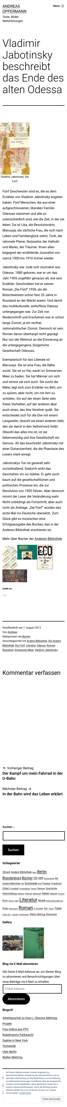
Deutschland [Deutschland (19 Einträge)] (49, 878)
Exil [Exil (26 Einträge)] (40, 883)
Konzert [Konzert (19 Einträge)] (61, 894)
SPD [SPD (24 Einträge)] (46, 908)
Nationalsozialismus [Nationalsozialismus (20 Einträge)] (54, 901)
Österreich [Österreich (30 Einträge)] (51, 914)
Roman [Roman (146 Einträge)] (26, 907)
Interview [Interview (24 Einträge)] (37, 893)
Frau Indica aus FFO (15, 1029)
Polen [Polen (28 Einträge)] (5, 908)
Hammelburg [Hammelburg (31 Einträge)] (9, 893)
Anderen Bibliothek (48, 539)
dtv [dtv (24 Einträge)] (22, 883)
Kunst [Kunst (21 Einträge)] (11, 901)
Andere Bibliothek (37, 641)
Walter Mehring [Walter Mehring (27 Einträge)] (37, 914)
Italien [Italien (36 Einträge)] (45, 893)
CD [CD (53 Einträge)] (35, 878)
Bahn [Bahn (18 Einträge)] (34, 872)
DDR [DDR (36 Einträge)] (40, 878)
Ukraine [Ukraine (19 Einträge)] (15, 915)
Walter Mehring (12, 1057)
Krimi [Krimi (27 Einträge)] (5, 900)
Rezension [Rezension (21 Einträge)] (13, 908)
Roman (51, 645)
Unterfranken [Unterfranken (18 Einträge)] (24, 915)
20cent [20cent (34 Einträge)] (6, 872)
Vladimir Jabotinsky (46, 650)
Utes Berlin (9, 1051)
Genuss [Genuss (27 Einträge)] (41, 888)
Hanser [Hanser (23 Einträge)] (20, 893)
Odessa (41, 645)
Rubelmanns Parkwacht (17, 1035)
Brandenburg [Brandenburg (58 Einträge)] (11, 878)
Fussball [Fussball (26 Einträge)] (14, 888)
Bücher (26, 636)
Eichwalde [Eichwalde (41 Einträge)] (31, 883)
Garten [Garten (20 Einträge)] (34, 888)
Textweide (9, 1046)
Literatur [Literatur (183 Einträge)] (28, 900)
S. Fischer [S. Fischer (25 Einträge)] (38, 908)
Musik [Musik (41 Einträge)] (42, 900)
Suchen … (8, 827)
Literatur (31, 645)
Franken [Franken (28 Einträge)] (46, 883)
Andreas (12, 632)
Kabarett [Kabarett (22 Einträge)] (53, 894)
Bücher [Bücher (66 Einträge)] (27, 878)
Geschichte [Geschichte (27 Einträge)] (51, 888)
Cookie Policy (25, 1093)
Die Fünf (20, 645)
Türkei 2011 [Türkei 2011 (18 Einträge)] (7, 915)
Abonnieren (16, 999)
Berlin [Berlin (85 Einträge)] (42, 872)
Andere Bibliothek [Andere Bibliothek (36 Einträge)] (21, 872)
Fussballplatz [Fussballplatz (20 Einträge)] (24, 888)
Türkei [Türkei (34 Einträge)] (58, 908)
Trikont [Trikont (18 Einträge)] (51, 909)
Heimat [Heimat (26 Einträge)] (28, 893)
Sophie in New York (15, 1040)
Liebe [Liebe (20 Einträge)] (16, 901)
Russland (7, 650)
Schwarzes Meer (24, 650)
